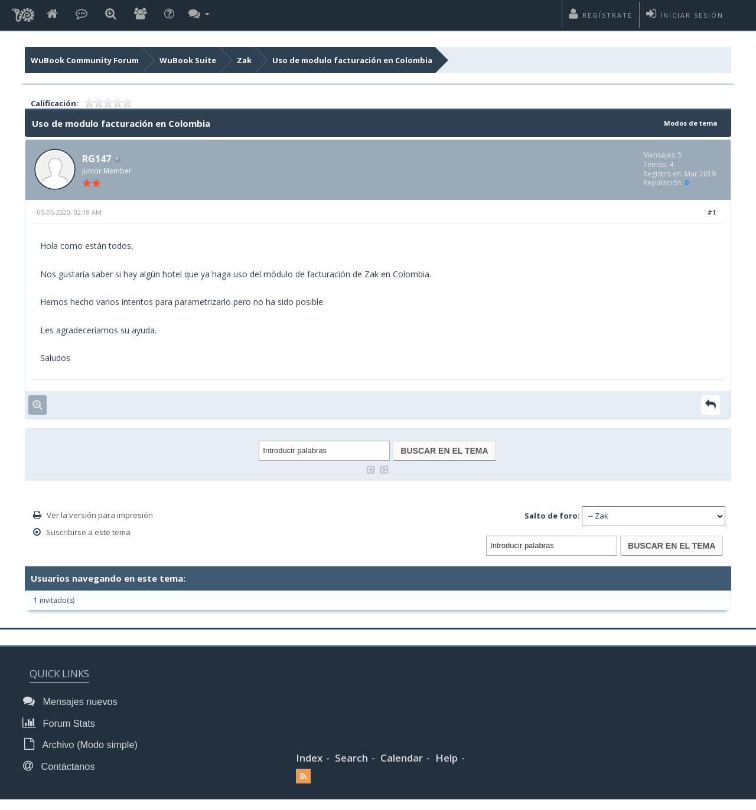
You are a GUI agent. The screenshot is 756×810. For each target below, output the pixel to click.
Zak (244, 60)
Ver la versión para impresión (100, 516)
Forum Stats (61, 723)
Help (446, 756)
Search (351, 756)
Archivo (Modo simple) (82, 743)
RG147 (98, 159)
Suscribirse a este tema (88, 533)
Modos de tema (687, 122)
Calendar (401, 756)
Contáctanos (61, 764)
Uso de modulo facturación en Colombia (352, 60)
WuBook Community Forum (85, 60)
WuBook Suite (187, 60)
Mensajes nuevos (72, 702)
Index (309, 756)
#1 (711, 213)
